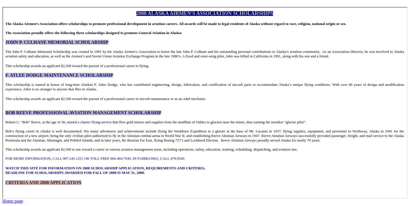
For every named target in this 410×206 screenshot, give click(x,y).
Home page (12, 201)
